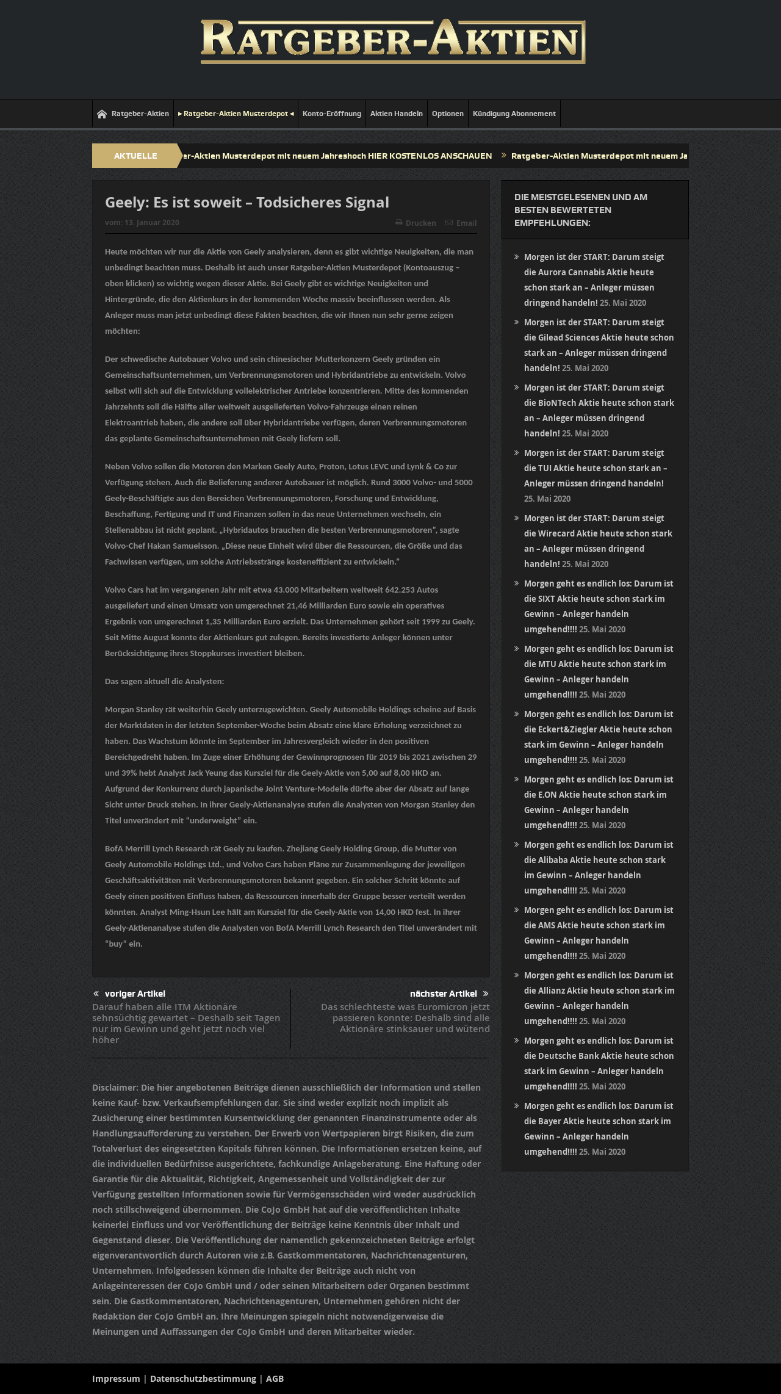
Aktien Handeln (396, 113)
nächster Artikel (449, 994)
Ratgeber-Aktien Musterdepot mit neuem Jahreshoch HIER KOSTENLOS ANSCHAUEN (329, 156)
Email (461, 223)
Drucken (415, 223)
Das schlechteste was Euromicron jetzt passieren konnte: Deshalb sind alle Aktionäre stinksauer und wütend (405, 1017)
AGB (275, 1378)
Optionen (448, 113)
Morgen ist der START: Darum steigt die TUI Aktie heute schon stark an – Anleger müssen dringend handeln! (596, 468)
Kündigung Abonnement (514, 113)
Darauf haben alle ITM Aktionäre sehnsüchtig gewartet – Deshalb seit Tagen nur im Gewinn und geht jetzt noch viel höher (186, 1023)
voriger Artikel (129, 994)
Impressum (116, 1378)
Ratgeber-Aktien (133, 114)
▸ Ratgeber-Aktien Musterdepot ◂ (235, 113)
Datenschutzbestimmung (203, 1378)
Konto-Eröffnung (332, 113)
